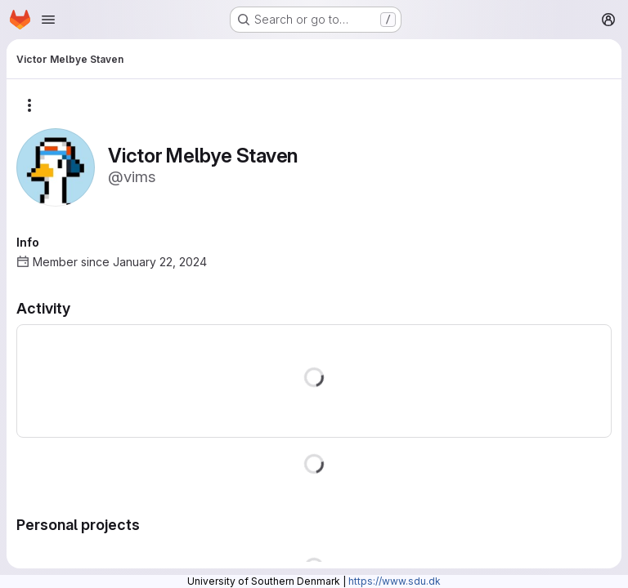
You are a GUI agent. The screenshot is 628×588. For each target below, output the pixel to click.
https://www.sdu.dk (394, 581)
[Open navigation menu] (48, 20)
